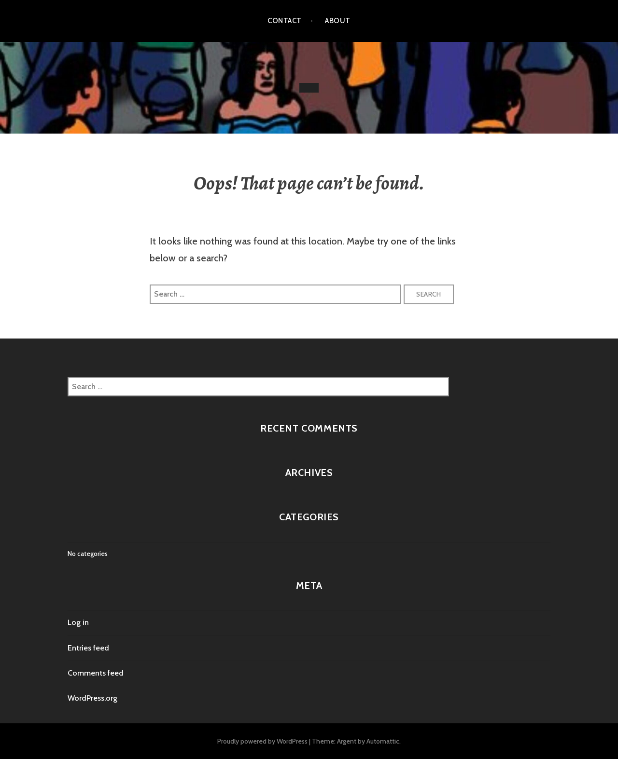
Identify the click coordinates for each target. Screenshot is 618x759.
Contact (284, 20)
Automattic (382, 741)
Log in (78, 622)
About (337, 20)
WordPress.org (92, 698)
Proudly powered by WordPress (262, 741)
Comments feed (96, 673)
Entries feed (88, 647)
